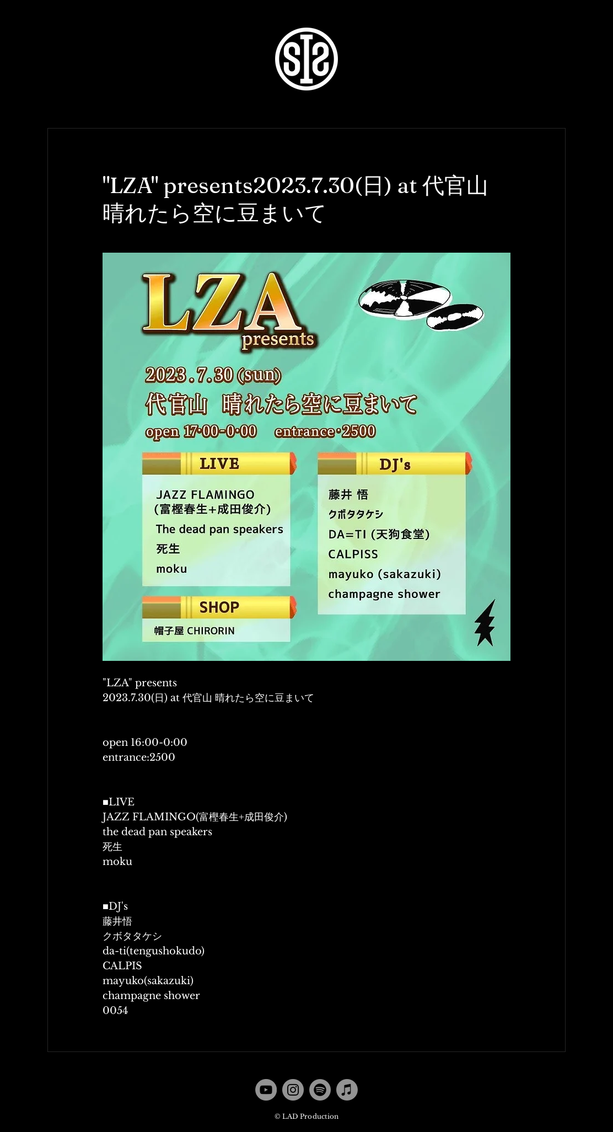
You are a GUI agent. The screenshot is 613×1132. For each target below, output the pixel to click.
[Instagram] (293, 1090)
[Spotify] (320, 1090)
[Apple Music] (347, 1090)
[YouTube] (266, 1090)
